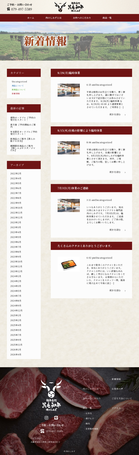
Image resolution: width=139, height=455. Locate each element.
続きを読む (117, 114)
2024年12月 (16, 310)
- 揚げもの (89, 418)
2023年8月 (15, 251)
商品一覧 (87, 408)
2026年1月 (15, 349)
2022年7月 (15, 193)
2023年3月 (15, 227)
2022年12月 (16, 217)
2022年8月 (15, 198)
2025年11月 (16, 344)
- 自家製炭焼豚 (91, 428)
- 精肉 (87, 423)
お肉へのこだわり (92, 398)
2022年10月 (16, 207)
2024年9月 (15, 305)
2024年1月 (15, 276)
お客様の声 (117, 388)
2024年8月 (15, 300)
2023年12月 (16, 271)
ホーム (86, 379)
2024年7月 (15, 295)
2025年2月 (15, 320)
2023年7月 (15, 246)
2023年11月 (16, 266)
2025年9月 (15, 339)
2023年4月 (15, 232)
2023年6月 (15, 242)
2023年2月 (15, 222)
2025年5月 (15, 330)
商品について (18, 85)
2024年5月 (15, 290)
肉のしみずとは (91, 388)
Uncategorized (19, 81)
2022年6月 (15, 188)
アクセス (116, 408)
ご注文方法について (122, 398)
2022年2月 (15, 173)
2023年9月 (15, 256)
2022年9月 (15, 202)
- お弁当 (88, 413)
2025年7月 (15, 334)
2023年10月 (16, 261)
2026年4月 (15, 354)
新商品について (19, 89)
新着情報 (16, 93)
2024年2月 (15, 281)
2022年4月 (15, 178)
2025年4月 (15, 325)
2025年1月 (15, 315)
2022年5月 (15, 183)
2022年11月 (16, 212)
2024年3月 (15, 286)
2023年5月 (15, 237)
